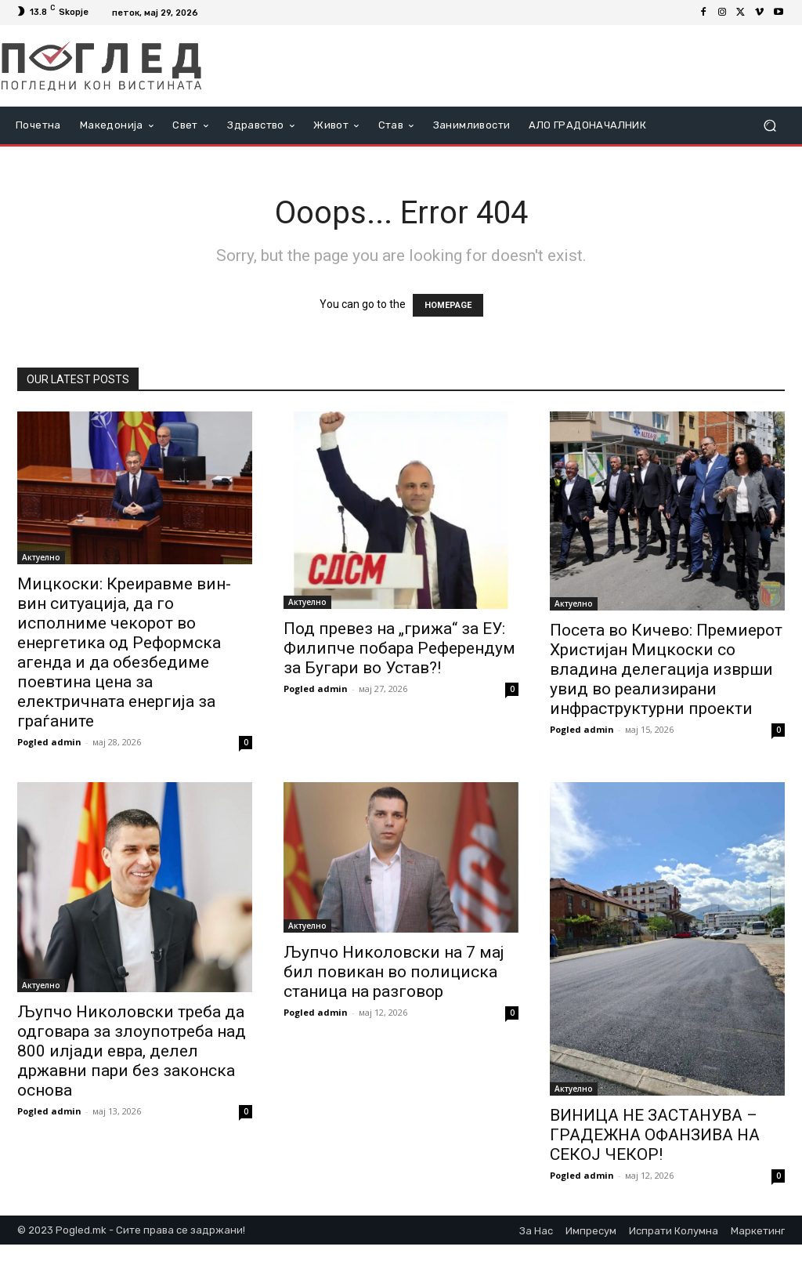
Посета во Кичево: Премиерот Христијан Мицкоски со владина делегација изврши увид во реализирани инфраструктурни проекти (666, 669)
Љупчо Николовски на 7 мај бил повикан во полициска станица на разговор (394, 972)
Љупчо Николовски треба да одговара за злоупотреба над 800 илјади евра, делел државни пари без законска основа (131, 1051)
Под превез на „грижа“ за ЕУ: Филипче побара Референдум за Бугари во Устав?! (399, 648)
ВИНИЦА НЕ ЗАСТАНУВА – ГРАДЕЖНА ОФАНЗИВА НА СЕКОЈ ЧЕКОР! (655, 1135)
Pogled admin (49, 742)
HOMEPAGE (447, 305)
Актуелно (41, 557)
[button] (769, 125)
